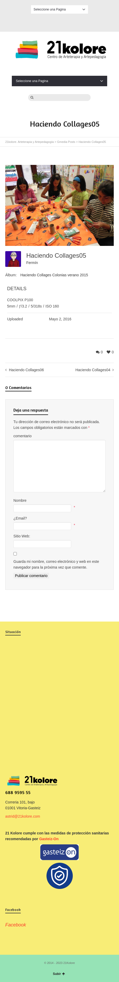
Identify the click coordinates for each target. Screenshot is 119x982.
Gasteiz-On (49, 839)
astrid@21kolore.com (22, 816)
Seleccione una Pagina (59, 9)
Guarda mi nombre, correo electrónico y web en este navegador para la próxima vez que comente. (56, 564)
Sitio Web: (21, 536)
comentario (22, 436)
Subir (59, 974)
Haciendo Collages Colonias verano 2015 (54, 275)
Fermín (32, 263)
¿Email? (20, 518)
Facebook (59, 22)
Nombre (20, 500)
